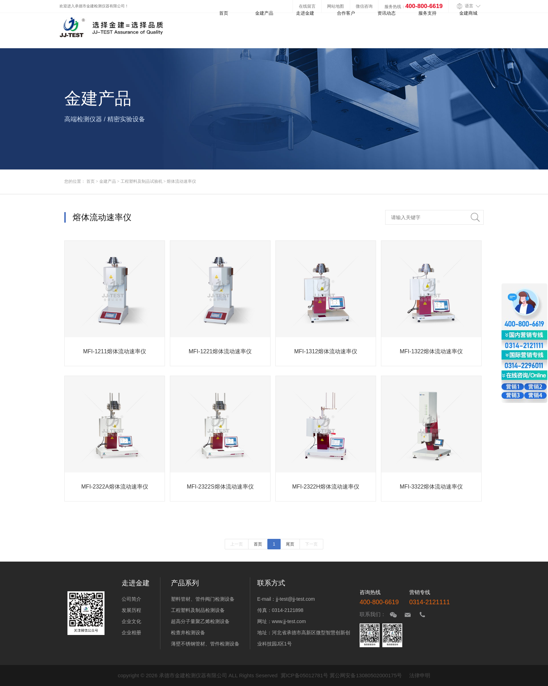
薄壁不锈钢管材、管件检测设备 (205, 644)
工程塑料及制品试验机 (142, 181)
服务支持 (427, 13)
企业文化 (131, 621)
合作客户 (346, 13)
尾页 (290, 544)
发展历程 (131, 610)
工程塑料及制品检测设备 (198, 610)
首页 (223, 13)
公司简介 (131, 599)
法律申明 (419, 675)
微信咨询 (364, 6)
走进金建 (305, 13)
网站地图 (335, 6)
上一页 (236, 544)
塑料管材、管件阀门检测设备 (203, 599)
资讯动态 (386, 13)
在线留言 (307, 6)
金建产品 (264, 13)
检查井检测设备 (188, 632)
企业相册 (131, 632)
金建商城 (468, 13)
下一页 (311, 544)
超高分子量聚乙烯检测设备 (200, 621)
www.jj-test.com (289, 621)
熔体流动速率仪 (181, 181)
